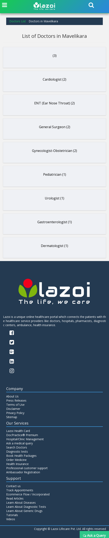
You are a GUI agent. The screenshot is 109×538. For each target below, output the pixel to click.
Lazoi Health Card (18, 431)
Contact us (13, 486)
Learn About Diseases (21, 503)
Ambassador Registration (23, 472)
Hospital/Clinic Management (25, 439)
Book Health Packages (21, 456)
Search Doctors (16, 447)
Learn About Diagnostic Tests (26, 507)
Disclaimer (13, 409)
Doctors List (17, 21)
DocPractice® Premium (22, 435)
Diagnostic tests (17, 451)
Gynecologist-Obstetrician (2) (54, 150)
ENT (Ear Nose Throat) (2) (54, 103)
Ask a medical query (19, 443)
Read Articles (15, 498)
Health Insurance (17, 464)
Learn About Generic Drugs (24, 511)
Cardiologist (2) (54, 79)
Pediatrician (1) (54, 174)
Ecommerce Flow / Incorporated (28, 494)
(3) (55, 55)
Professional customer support (27, 468)
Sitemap (11, 417)
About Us (12, 396)
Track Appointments (19, 490)
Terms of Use (15, 405)
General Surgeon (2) (54, 127)
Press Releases (16, 400)
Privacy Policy (15, 413)
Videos (10, 519)
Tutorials (12, 515)
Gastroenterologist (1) (54, 222)
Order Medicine (16, 460)
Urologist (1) (54, 198)
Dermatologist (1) (54, 245)
